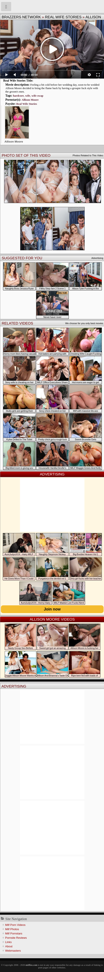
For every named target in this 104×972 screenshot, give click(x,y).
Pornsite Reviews (16, 937)
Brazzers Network (21, 17)
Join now (52, 609)
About (8, 946)
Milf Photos (12, 929)
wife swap (37, 95)
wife (27, 95)
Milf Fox (52, 6)
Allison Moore (30, 99)
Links (8, 942)
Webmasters (13, 950)
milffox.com (31, 965)
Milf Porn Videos (15, 924)
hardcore (18, 95)
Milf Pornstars (13, 933)
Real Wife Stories (63, 17)
